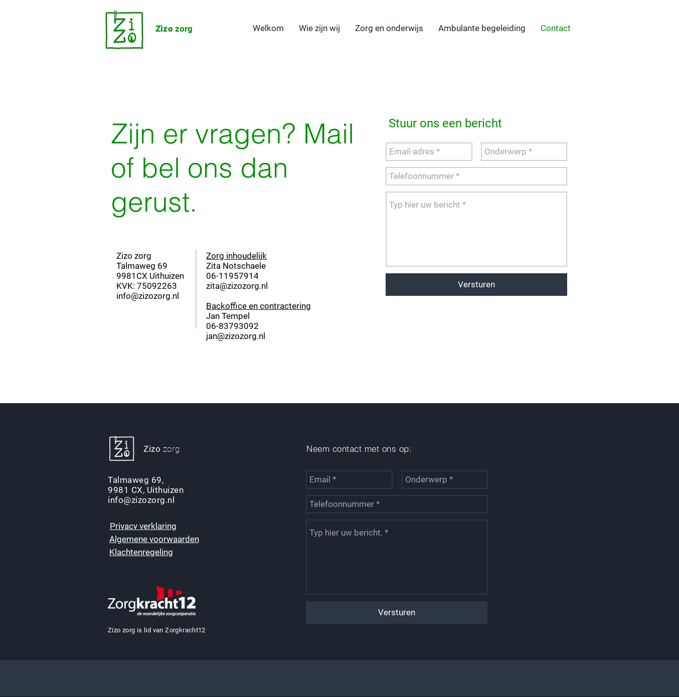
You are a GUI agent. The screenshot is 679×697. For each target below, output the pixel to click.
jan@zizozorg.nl (235, 336)
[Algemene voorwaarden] (154, 539)
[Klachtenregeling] (141, 552)
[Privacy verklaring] (143, 526)
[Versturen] (476, 284)
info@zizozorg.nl (147, 296)
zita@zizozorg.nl (237, 286)
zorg (174, 29)
